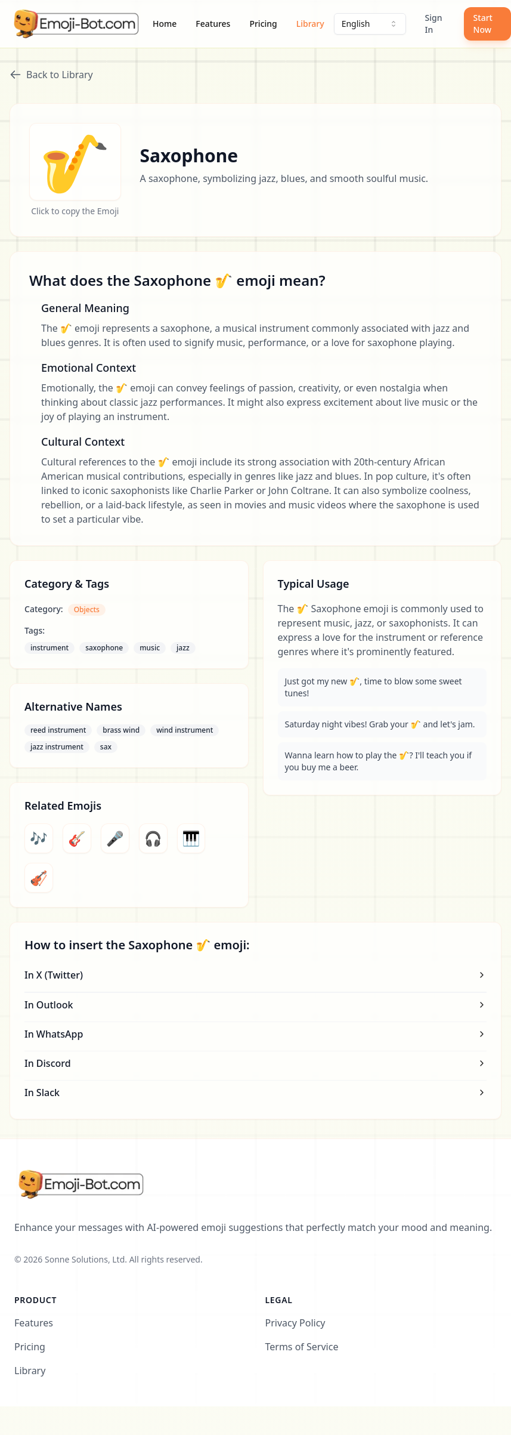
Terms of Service (302, 1346)
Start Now (483, 23)
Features (213, 23)
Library (310, 23)
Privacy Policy (295, 1322)
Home (164, 23)
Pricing (263, 23)
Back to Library (51, 74)
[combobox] (370, 24)
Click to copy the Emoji (75, 211)
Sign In (433, 23)
